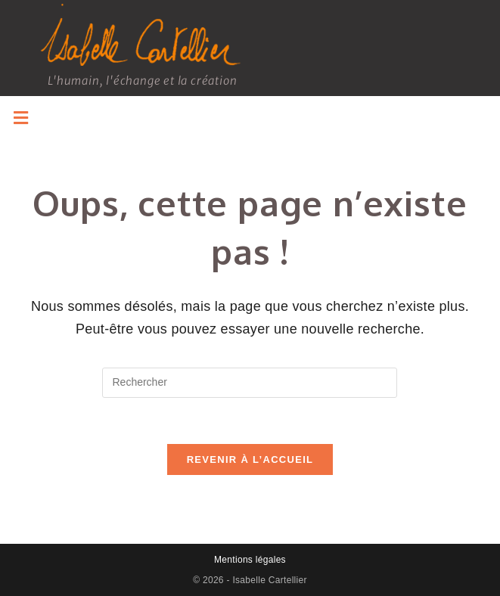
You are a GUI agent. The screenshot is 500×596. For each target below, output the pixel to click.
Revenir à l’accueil (250, 459)
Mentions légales (250, 559)
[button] (21, 118)
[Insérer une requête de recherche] (249, 383)
